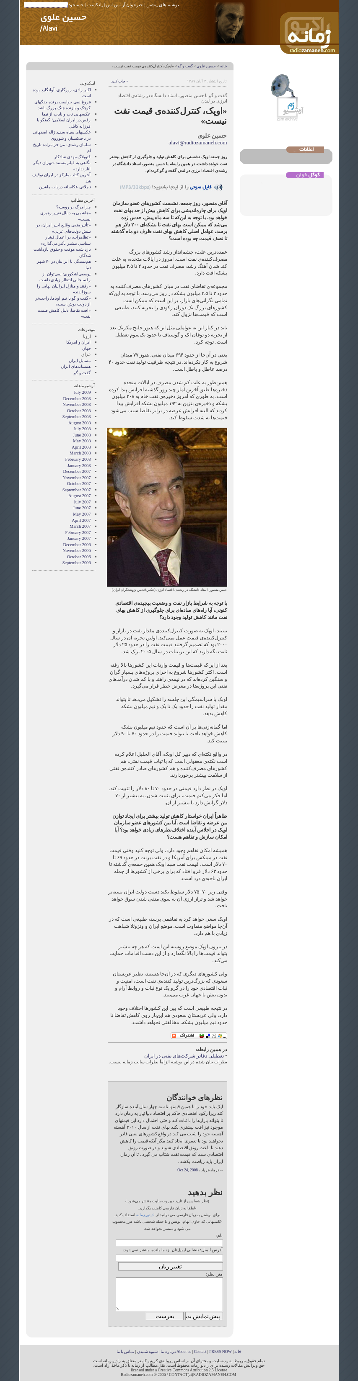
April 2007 (81, 520)
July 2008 (82, 428)
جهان (86, 348)
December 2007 (77, 471)
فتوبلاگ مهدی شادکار (72, 156)
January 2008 (79, 465)
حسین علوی (206, 66)
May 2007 (82, 514)
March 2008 (80, 453)
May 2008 (82, 441)
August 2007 (79, 495)
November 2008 (76, 404)
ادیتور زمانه (145, 1215)
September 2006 (76, 562)
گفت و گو (185, 66)
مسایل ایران (80, 360)
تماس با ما (126, 1351)
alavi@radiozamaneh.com (198, 142)
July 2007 (82, 502)
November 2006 (76, 550)
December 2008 (77, 398)
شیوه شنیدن (147, 1351)
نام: (219, 1235)
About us (183, 1351)
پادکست (95, 4)
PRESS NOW (220, 1351)
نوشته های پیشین (162, 4)
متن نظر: (214, 1273)
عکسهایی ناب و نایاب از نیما (66, 114)
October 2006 (79, 556)
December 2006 (77, 544)
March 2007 (80, 526)
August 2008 (79, 423)
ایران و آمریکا (78, 342)
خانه (223, 66)
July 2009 (82, 392)
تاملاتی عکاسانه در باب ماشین (65, 187)
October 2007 (79, 483)
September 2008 (76, 416)
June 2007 (82, 508)
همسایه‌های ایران (76, 366)
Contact (200, 1351)
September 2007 (76, 490)
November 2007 (76, 477)
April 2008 (81, 447)
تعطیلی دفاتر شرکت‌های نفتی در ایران (184, 1056)
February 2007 (78, 532)
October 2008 (79, 410)
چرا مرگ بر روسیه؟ (73, 207)
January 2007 (79, 538)
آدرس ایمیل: (211, 1249)
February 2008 (78, 459)
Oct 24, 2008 (187, 1170)
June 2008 (82, 435)
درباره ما (168, 1351)
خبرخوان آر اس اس (124, 4)
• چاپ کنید (119, 81)
